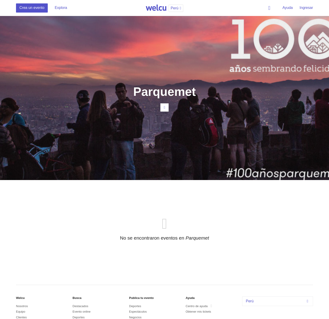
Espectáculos (138, 311)
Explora (61, 8)
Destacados (80, 306)
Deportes (79, 317)
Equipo (20, 311)
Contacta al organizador (164, 107)
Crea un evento (31, 8)
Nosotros (22, 306)
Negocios (135, 317)
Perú (278, 301)
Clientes (21, 317)
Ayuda (287, 8)
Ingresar (306, 8)
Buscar (270, 8)
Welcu (156, 8)
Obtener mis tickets (198, 311)
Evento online (82, 311)
